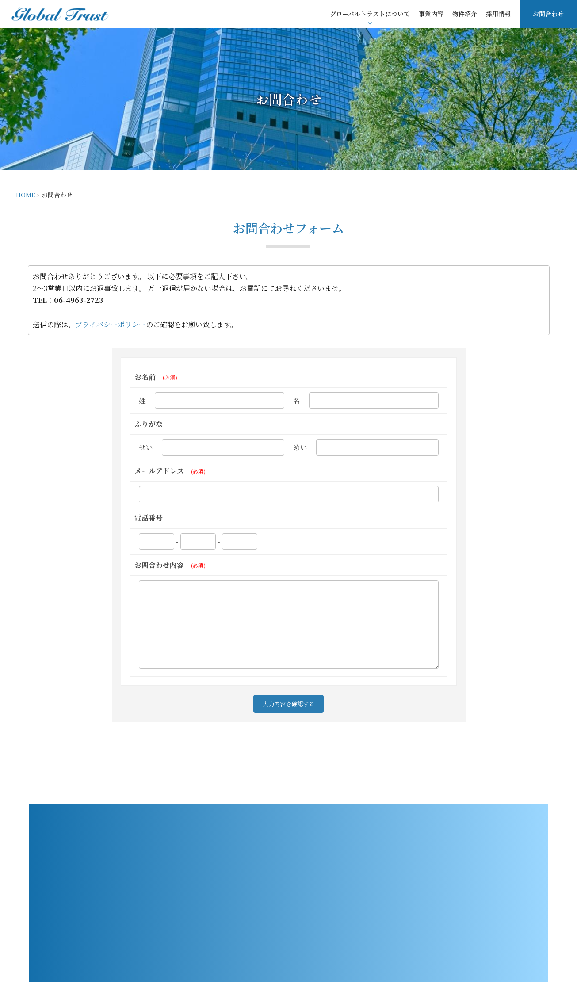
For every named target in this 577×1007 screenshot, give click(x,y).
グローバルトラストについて (370, 13)
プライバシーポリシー (110, 324)
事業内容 (431, 13)
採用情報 (498, 13)
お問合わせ (548, 13)
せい (146, 447)
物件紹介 (464, 13)
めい (300, 447)
